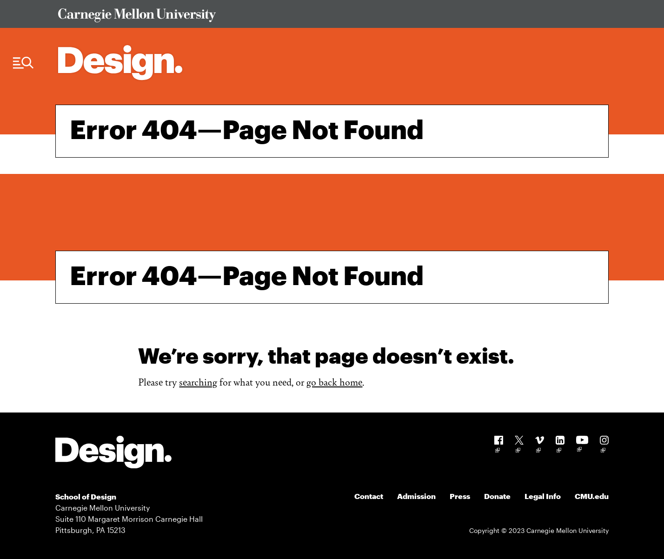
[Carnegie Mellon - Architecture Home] (120, 62)
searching (198, 381)
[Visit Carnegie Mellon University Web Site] (326, 17)
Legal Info (543, 496)
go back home (334, 381)
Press (460, 496)
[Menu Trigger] (23, 63)
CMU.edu (592, 496)
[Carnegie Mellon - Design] (113, 454)
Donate (497, 496)
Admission (416, 496)
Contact (368, 496)
